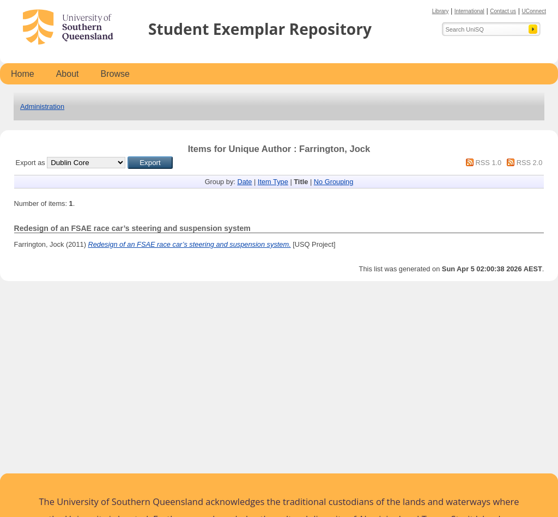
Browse (115, 73)
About (67, 73)
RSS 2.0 (530, 163)
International (469, 11)
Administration (42, 106)
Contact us (503, 11)
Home (22, 73)
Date (244, 182)
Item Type (273, 182)
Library (440, 11)
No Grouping (334, 182)
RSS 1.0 (489, 163)
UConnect (534, 11)
